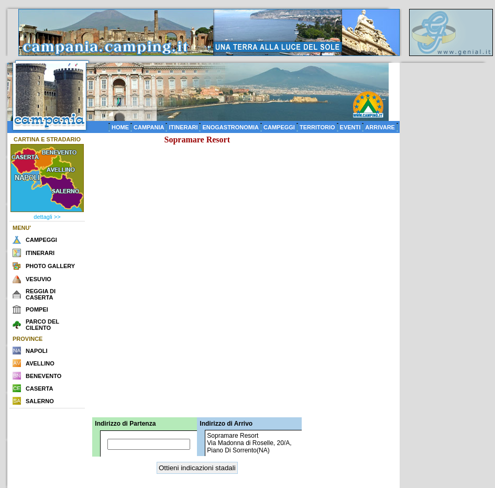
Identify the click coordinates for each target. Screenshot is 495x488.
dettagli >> (47, 217)
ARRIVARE (380, 127)
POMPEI (37, 309)
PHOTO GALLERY (50, 266)
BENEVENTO (43, 376)
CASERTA (39, 388)
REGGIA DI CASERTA (41, 294)
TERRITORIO (317, 127)
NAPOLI (37, 351)
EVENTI (350, 127)
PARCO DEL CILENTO (42, 324)
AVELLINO (40, 363)
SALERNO (40, 401)
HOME (120, 127)
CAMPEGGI (279, 127)
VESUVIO (38, 279)
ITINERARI (183, 127)
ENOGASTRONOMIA (230, 127)
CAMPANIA (149, 127)
